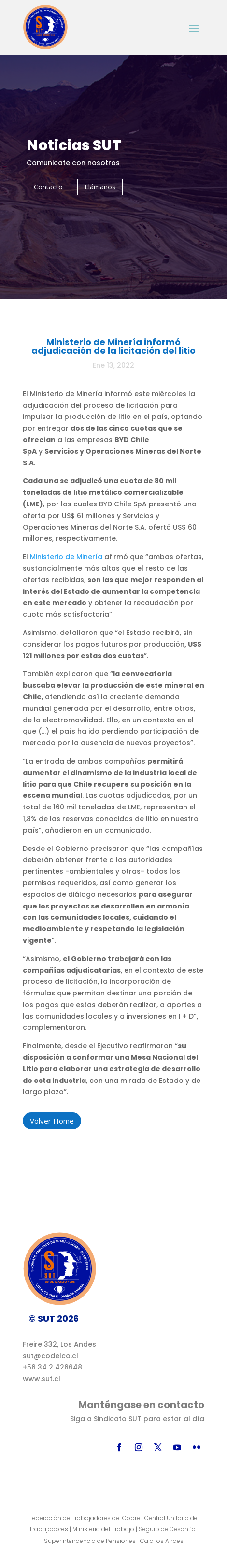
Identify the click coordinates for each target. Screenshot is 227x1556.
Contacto (48, 186)
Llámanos (100, 186)
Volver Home (52, 1120)
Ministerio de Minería (66, 557)
